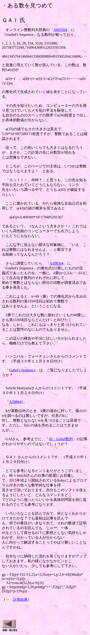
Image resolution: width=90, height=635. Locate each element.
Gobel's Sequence (22, 370)
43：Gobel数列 (61, 439)
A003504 (60, 30)
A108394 (57, 263)
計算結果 (20, 599)
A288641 (16, 402)
